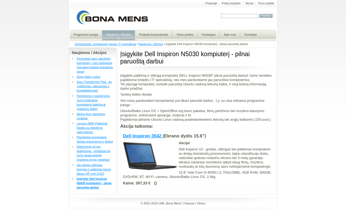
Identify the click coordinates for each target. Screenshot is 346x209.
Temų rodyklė (266, 3)
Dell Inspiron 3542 (143, 136)
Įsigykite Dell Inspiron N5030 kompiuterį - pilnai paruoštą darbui (94, 183)
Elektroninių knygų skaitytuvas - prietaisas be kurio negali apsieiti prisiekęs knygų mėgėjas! (94, 153)
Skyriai (249, 3)
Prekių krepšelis (231, 3)
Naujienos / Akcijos (150, 44)
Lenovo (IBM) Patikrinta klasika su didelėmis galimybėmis (92, 128)
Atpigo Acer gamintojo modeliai (91, 116)
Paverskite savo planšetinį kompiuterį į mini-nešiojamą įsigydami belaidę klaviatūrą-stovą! (95, 65)
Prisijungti (211, 3)
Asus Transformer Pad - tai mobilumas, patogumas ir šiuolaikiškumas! (94, 86)
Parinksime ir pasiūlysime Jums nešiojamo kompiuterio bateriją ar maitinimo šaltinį (93, 102)
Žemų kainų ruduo (89, 76)
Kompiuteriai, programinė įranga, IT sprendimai (105, 44)
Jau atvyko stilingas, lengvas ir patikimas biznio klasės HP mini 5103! (94, 169)
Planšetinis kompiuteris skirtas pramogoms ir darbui (95, 139)
